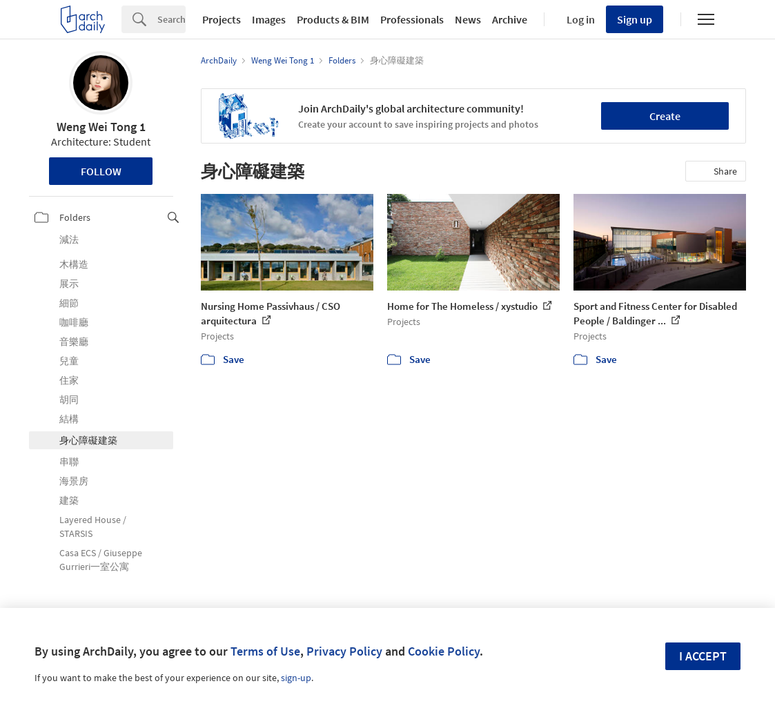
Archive (509, 19)
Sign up (634, 19)
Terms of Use (265, 651)
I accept (703, 656)
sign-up (296, 677)
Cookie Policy (444, 651)
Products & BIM (333, 19)
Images (269, 19)
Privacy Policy (344, 651)
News (468, 19)
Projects (221, 19)
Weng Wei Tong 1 (101, 127)
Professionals (412, 19)
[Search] (171, 19)
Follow (101, 171)
